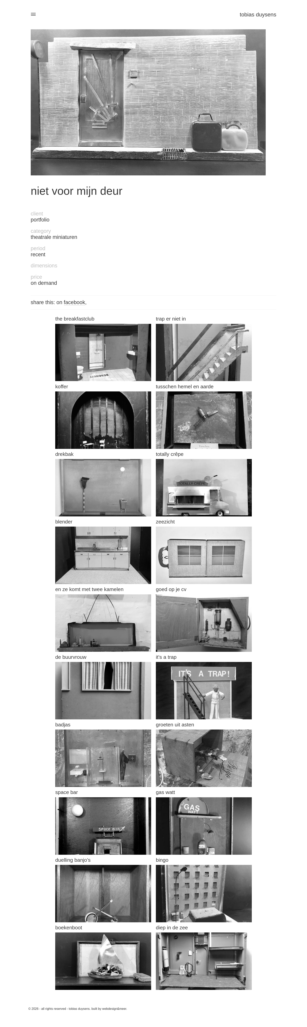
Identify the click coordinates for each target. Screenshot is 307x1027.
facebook (74, 302)
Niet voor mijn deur (77, 191)
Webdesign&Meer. (114, 1008)
